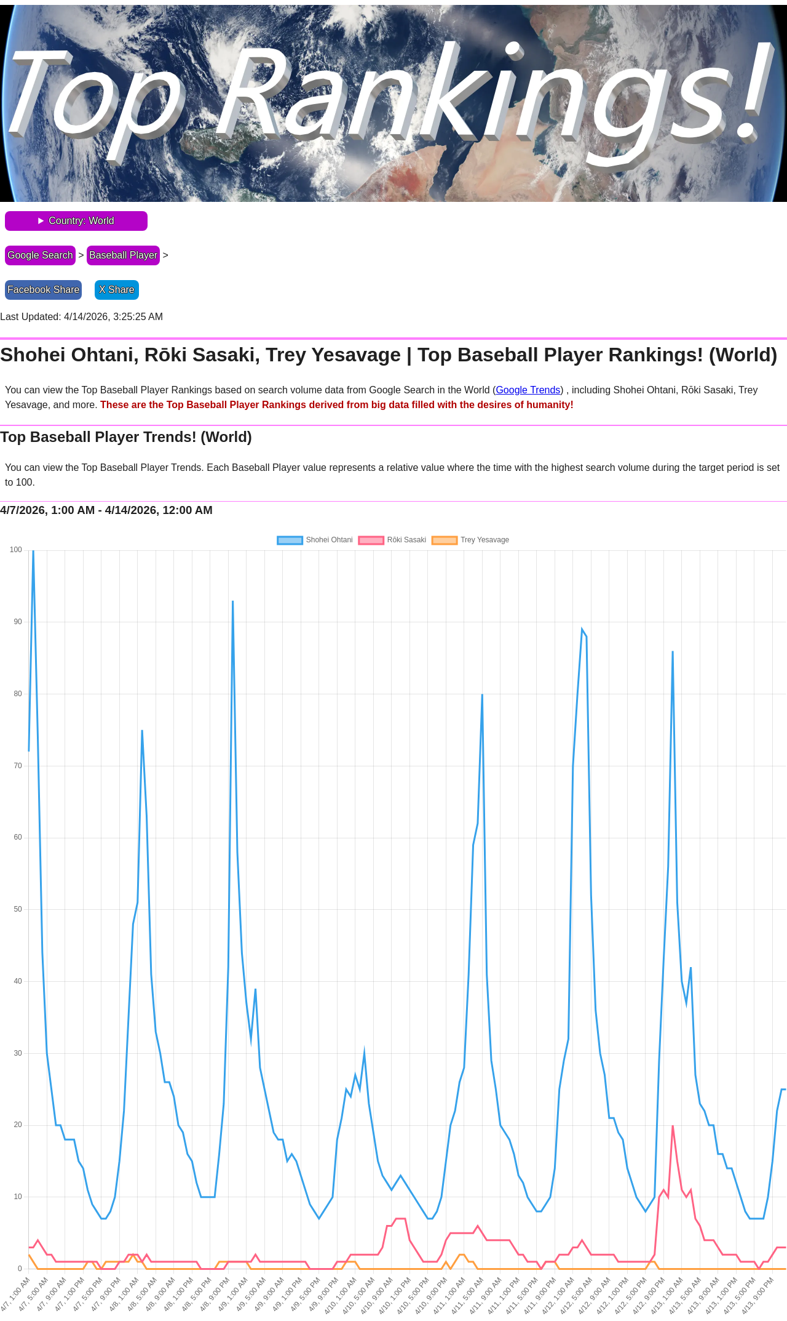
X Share (117, 289)
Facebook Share (43, 289)
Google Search (40, 255)
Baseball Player (123, 255)
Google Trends (528, 390)
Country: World (81, 220)
